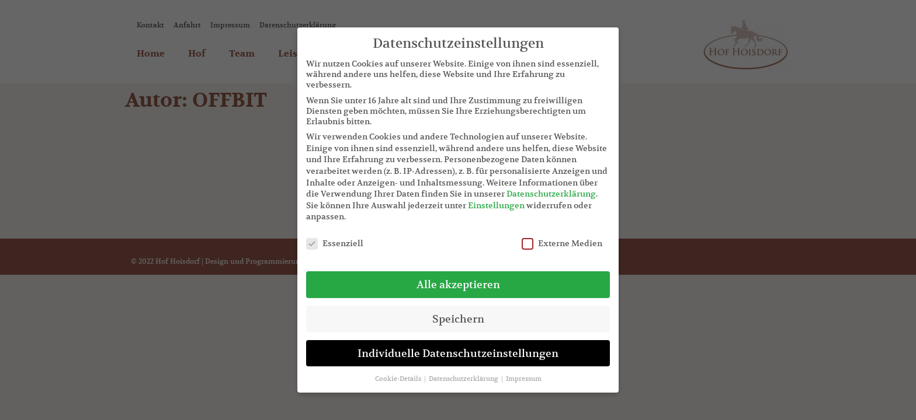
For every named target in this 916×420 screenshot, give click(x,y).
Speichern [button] (458, 319)
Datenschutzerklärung (551, 193)
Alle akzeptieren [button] (458, 284)
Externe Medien (562, 243)
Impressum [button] (524, 378)
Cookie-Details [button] (399, 378)
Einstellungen (496, 205)
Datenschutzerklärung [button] (464, 378)
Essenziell (334, 243)
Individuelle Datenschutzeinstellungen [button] (458, 353)
